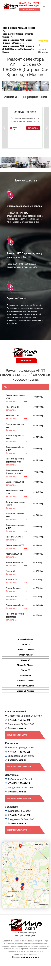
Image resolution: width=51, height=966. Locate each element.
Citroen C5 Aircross (25, 691)
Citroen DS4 (25, 675)
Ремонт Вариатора (14, 588)
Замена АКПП (12, 415)
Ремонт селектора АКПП (15, 397)
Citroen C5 (25, 670)
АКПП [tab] (7, 387)
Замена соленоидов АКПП (15, 526)
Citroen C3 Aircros (25, 686)
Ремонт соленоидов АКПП (15, 515)
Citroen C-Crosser (25, 680)
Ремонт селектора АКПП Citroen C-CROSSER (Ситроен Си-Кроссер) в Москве (18, 49)
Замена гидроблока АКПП (15, 448)
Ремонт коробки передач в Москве (18, 28)
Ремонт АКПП (12, 407)
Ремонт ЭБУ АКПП (14, 537)
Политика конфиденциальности (25, 957)
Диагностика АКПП (15, 482)
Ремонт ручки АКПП (15, 545)
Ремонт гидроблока (15, 605)
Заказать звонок (28, 9)
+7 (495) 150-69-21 (19, 719)
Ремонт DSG (11, 579)
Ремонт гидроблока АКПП (15, 437)
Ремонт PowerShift (14, 562)
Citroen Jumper (25, 655)
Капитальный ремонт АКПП (15, 503)
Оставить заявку (17, 728)
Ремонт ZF (11, 571)
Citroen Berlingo (25, 639)
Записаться (33, 128)
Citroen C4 (25, 660)
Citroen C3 (25, 644)
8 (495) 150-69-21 (29, 3)
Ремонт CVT (11, 597)
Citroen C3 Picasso (25, 649)
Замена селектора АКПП (15, 492)
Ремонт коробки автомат (15, 425)
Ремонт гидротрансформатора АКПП (15, 460)
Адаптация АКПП (14, 554)
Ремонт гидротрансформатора (15, 615)
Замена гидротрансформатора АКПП (15, 472)
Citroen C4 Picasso (25, 665)
